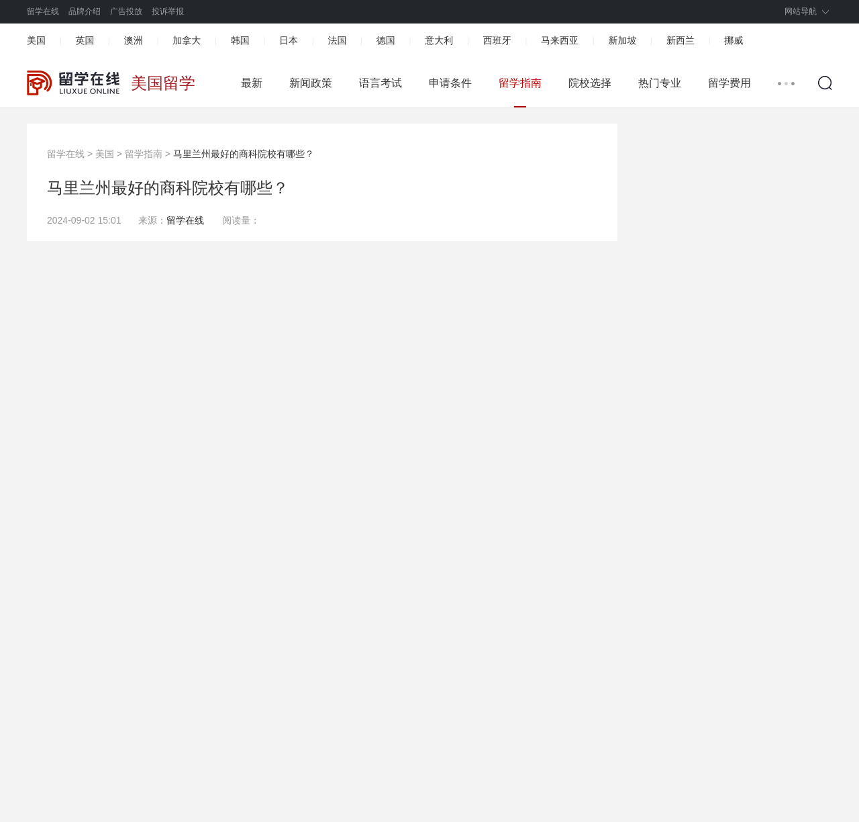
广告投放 (126, 11)
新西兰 (680, 40)
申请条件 (450, 83)
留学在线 (43, 11)
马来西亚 (559, 40)
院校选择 (589, 83)
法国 (336, 40)
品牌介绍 (84, 11)
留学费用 (729, 83)
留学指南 (520, 83)
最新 (251, 83)
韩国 (240, 40)
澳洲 (133, 40)
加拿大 (186, 40)
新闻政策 (310, 83)
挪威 (733, 40)
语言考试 (380, 83)
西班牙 (497, 40)
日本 (288, 40)
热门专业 (659, 83)
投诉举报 (168, 11)
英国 (84, 40)
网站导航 (801, 11)
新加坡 (622, 40)
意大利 (439, 40)
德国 (385, 40)
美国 (36, 40)
